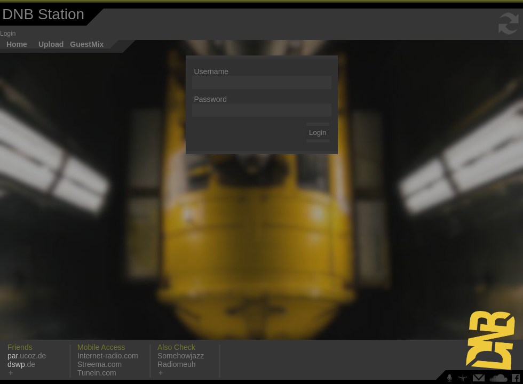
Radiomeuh (176, 364)
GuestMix (87, 44)
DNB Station (43, 14)
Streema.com (99, 364)
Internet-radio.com (107, 355)
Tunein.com (96, 373)
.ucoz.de (26, 355)
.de (21, 364)
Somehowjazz (180, 355)
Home (16, 44)
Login (7, 33)
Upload (51, 44)
